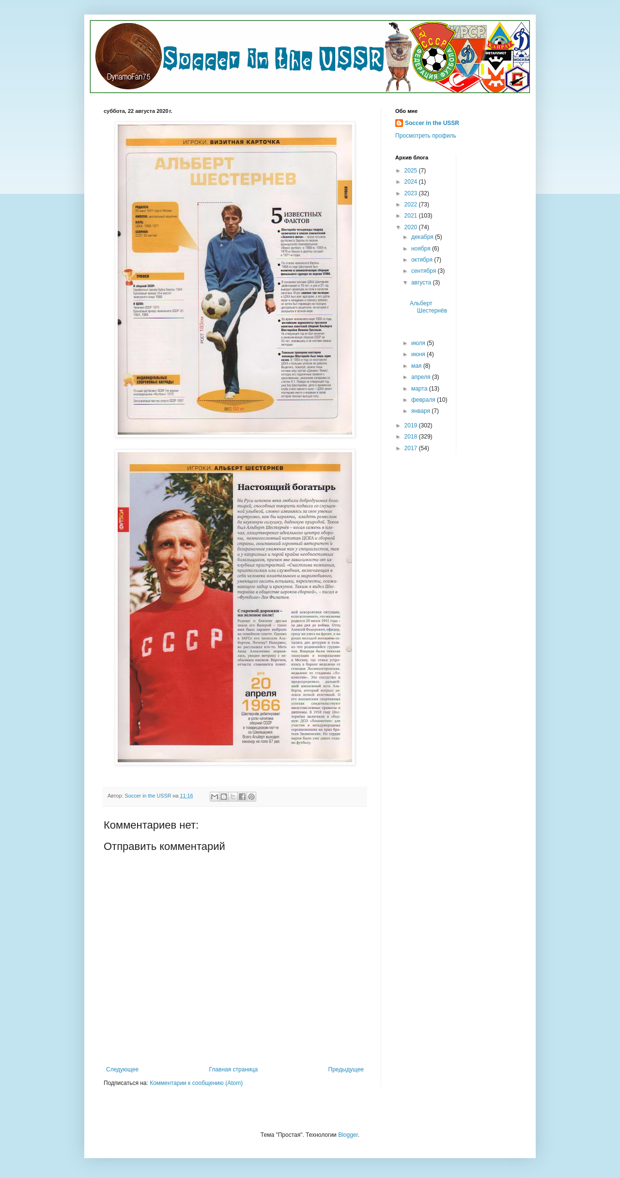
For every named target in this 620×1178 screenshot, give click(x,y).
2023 (411, 193)
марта (420, 388)
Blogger (348, 1134)
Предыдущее (346, 1069)
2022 (411, 204)
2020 (411, 227)
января (421, 411)
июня (419, 354)
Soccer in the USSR (432, 123)
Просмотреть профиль (425, 135)
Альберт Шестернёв (428, 310)
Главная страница (233, 1069)
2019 (411, 425)
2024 (411, 181)
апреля (421, 377)
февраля (424, 399)
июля (419, 343)
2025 (411, 170)
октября (422, 259)
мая (417, 365)
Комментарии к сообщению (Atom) (196, 1083)
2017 (411, 448)
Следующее (122, 1069)
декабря (423, 237)
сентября (424, 270)
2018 (411, 436)
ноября (421, 248)
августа (422, 282)
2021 (411, 215)
